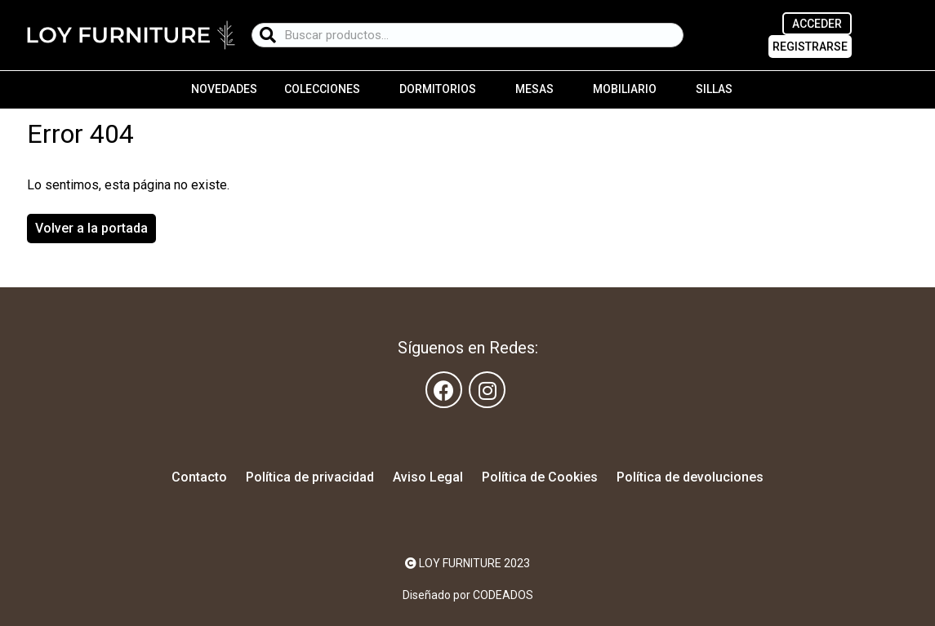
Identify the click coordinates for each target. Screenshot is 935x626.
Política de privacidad (310, 477)
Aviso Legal (428, 477)
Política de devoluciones (690, 477)
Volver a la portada (91, 228)
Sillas (714, 88)
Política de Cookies (540, 477)
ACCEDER (817, 23)
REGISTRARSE (810, 46)
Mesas (534, 88)
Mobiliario (625, 88)
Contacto (199, 477)
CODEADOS (503, 595)
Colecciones (322, 88)
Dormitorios (437, 88)
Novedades (224, 88)
